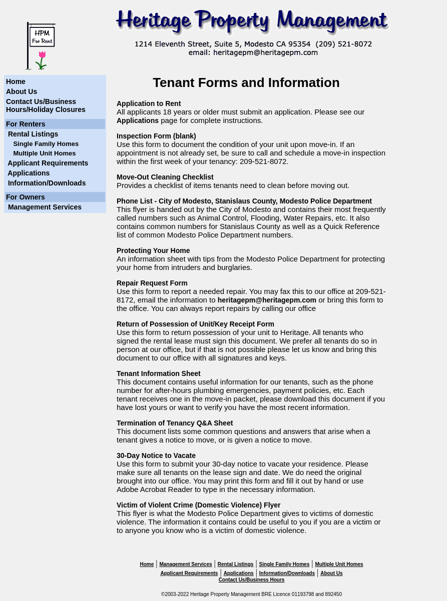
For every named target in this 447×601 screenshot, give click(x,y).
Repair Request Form (152, 283)
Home (16, 82)
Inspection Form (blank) (156, 136)
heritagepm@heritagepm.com (267, 300)
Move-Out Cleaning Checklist (165, 177)
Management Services (44, 207)
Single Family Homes (284, 564)
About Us (21, 92)
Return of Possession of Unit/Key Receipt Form (195, 324)
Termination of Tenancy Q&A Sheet (175, 423)
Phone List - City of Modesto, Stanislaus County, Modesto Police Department (244, 201)
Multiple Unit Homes (339, 564)
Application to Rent (149, 104)
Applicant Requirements (47, 163)
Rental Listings (32, 134)
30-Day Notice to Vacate (156, 456)
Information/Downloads (46, 183)
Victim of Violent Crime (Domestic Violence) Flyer (199, 505)
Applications (28, 173)
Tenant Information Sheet (159, 374)
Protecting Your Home (153, 250)
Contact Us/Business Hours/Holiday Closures (46, 106)
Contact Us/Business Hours (252, 579)
